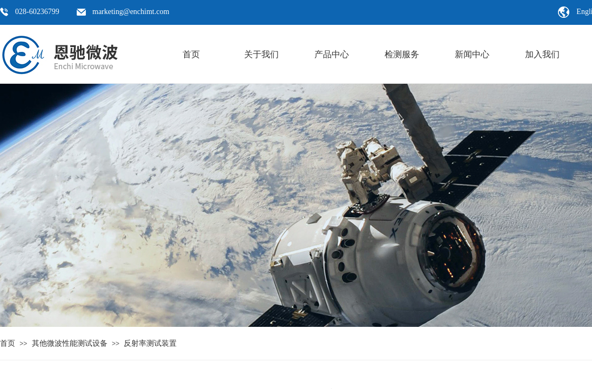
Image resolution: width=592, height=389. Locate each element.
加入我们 (542, 54)
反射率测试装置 (150, 343)
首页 (191, 54)
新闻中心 (472, 54)
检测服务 (402, 54)
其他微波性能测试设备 (69, 343)
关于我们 (261, 54)
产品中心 (331, 54)
